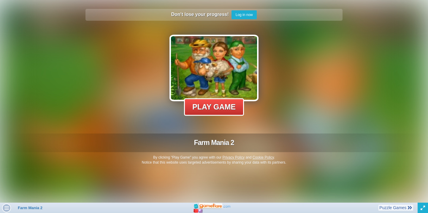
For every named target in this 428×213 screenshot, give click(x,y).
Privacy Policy (233, 157)
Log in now (244, 15)
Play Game (214, 107)
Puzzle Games (395, 207)
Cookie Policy (263, 157)
